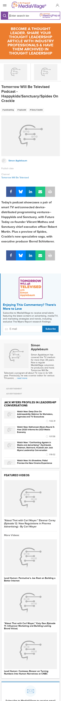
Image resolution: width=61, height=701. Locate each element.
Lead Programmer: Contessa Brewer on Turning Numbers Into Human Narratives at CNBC (26, 672)
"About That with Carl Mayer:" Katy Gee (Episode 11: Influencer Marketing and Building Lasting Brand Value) (29, 626)
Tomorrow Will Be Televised (15, 177)
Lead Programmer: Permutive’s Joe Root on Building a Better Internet (29, 579)
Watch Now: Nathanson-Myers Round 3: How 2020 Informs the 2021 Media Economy (36, 430)
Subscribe (51, 328)
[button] (57, 5)
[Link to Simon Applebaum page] (30, 161)
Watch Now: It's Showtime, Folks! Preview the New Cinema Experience (34, 461)
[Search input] (18, 15)
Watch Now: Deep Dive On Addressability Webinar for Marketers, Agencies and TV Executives (35, 414)
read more (22, 378)
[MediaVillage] (30, 5)
